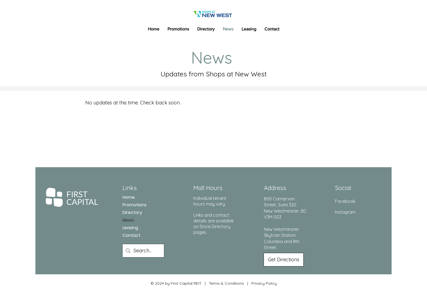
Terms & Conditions (226, 283)
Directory (132, 212)
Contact (132, 235)
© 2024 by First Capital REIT (176, 283)
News (128, 220)
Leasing (130, 228)
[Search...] (142, 250)
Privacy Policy (264, 283)
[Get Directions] (284, 259)
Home (129, 197)
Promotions (135, 205)
